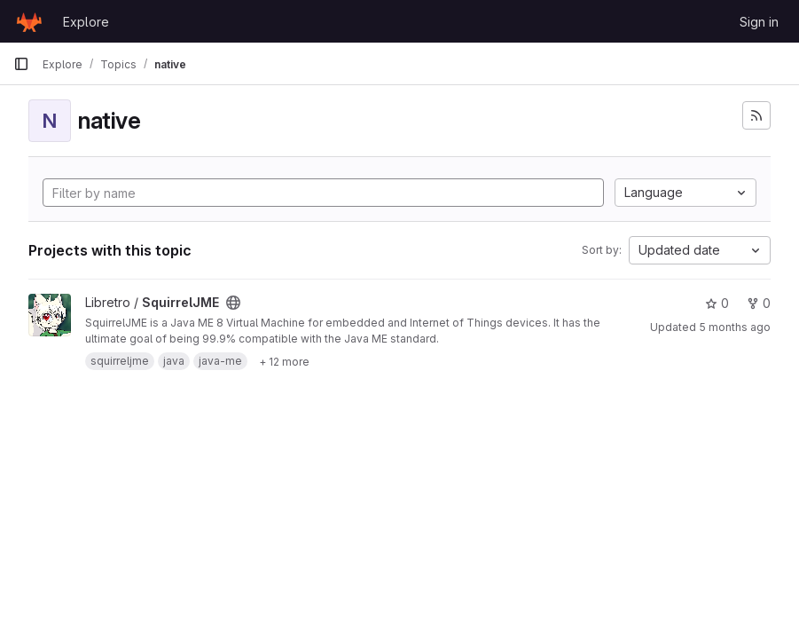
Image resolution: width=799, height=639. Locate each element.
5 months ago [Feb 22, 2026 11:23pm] (735, 327)
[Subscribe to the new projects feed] (756, 115)
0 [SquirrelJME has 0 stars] (717, 303)
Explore (86, 21)
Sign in (759, 21)
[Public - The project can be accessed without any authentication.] (233, 303)
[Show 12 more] (284, 361)
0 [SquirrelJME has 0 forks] (759, 303)
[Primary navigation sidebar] (21, 64)
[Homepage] (29, 21)
